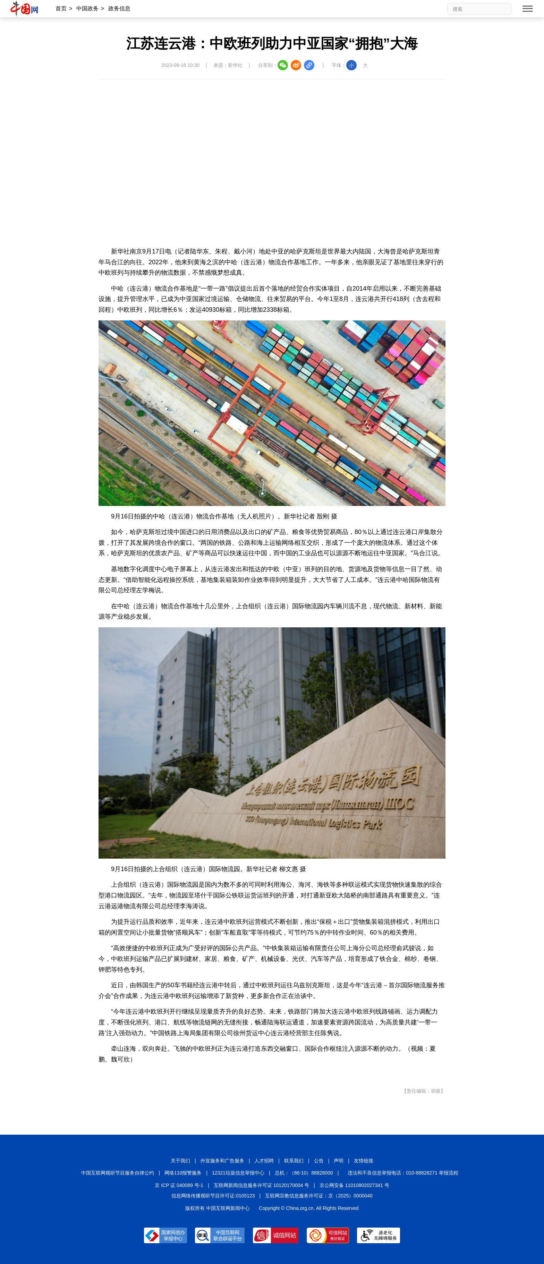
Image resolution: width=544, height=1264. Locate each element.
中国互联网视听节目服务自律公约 (117, 1173)
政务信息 (119, 8)
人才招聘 (264, 1160)
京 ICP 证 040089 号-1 (179, 1185)
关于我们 (180, 1160)
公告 (319, 1160)
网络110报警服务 (183, 1173)
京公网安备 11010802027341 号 (354, 1185)
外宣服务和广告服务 (222, 1160)
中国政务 (87, 8)
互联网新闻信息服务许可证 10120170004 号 (261, 1185)
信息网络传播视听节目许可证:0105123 (213, 1195)
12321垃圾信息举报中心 (238, 1173)
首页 (61, 8)
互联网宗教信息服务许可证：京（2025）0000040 (319, 1195)
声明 (338, 1160)
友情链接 (363, 1160)
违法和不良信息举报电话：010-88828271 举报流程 (403, 1173)
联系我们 (294, 1160)
